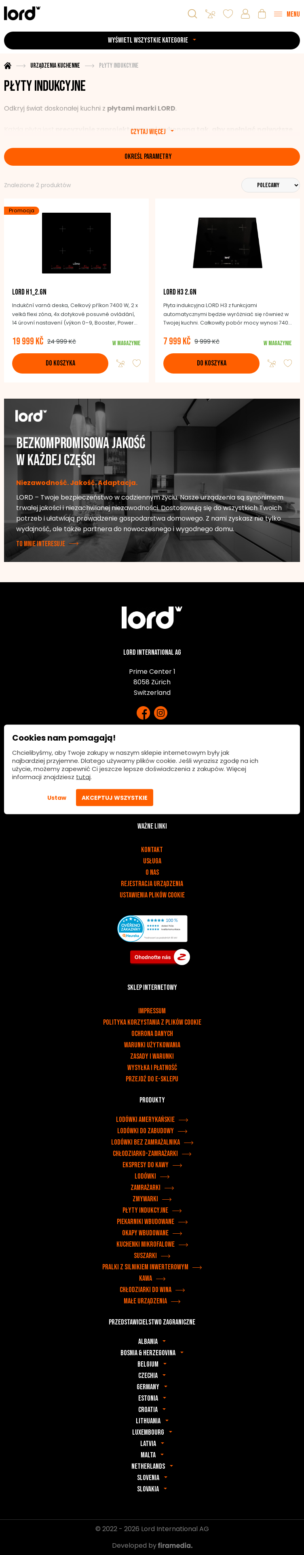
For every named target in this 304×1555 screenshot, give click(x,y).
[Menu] (287, 13)
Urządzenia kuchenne (55, 66)
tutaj (83, 777)
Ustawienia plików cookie (152, 895)
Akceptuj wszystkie (115, 798)
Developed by (152, 1545)
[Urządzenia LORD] (22, 13)
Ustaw (56, 798)
